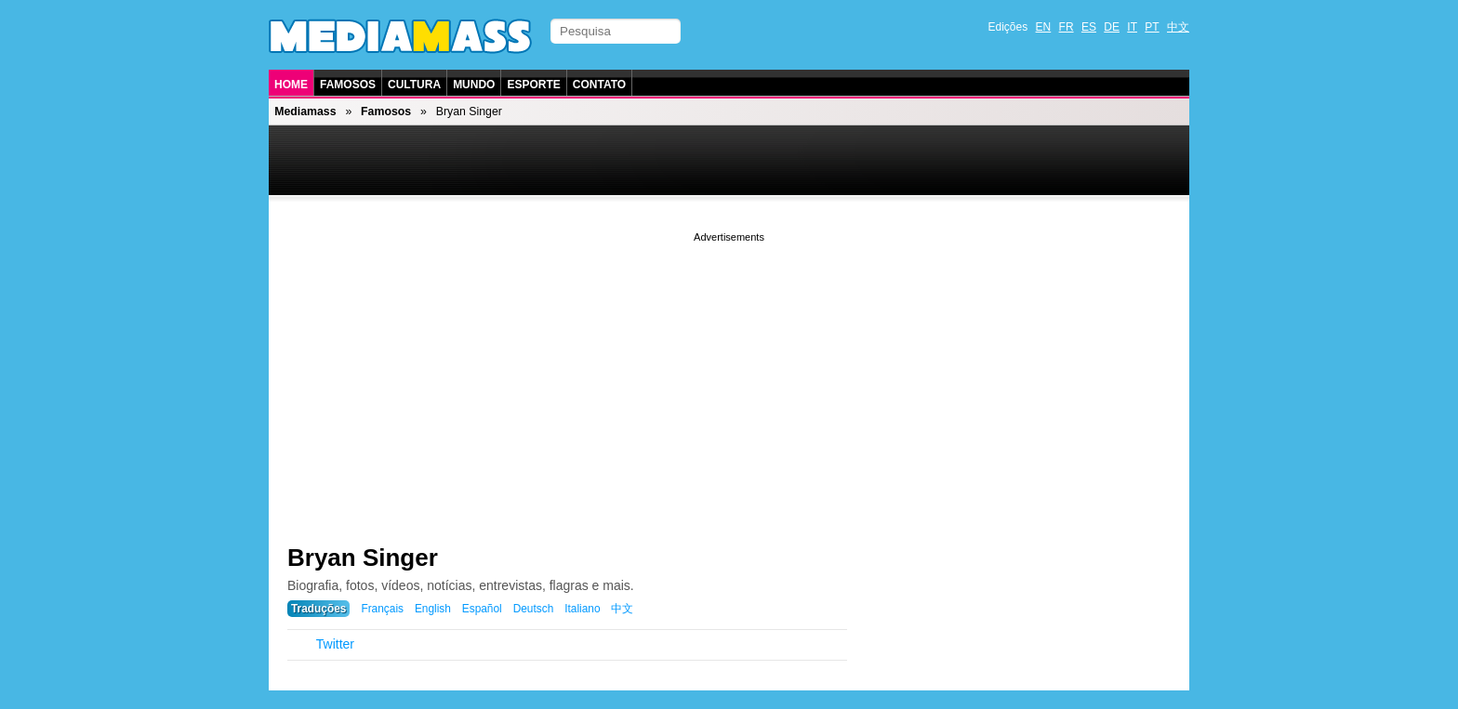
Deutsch (533, 608)
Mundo (474, 84)
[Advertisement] (729, 376)
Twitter (335, 644)
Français (382, 608)
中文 (1178, 26)
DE (1112, 26)
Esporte (533, 84)
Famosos (348, 84)
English (433, 608)
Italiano (582, 608)
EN (1044, 26)
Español (482, 608)
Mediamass (305, 111)
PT (1152, 26)
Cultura (414, 84)
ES (1088, 26)
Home (291, 84)
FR (1066, 26)
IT (1132, 26)
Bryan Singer (362, 557)
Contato (599, 84)
